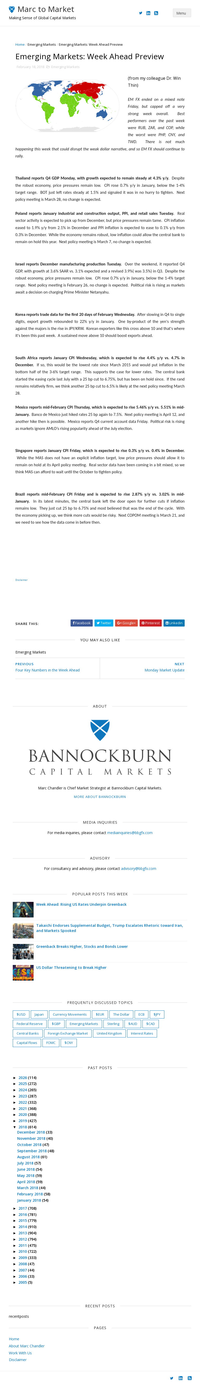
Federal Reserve (30, 1023)
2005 (23, 1282)
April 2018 (26, 1181)
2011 (23, 1245)
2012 (23, 1239)
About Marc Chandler (27, 1345)
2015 (23, 1220)
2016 (23, 1214)
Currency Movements (70, 1014)
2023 (23, 1096)
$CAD (150, 1023)
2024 (23, 1089)
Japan (39, 1014)
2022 (23, 1102)
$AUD (132, 1023)
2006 (23, 1276)
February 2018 (30, 1193)
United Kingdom (109, 1033)
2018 (23, 1126)
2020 (23, 1114)
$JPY (157, 1014)
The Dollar (121, 1014)
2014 (23, 1226)
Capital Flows (27, 1042)
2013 (23, 1232)
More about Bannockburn (100, 796)
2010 (23, 1251)
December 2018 (31, 1132)
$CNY (69, 1042)
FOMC (50, 1042)
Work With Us (20, 1352)
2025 (23, 1083)
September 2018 (32, 1150)
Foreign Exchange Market (68, 1033)
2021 (23, 1108)
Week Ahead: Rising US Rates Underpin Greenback (81, 904)
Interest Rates (142, 1033)
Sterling (113, 1023)
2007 (23, 1270)
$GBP (56, 1023)
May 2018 (26, 1175)
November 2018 (31, 1138)
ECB (142, 1014)
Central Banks (28, 1033)
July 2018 (25, 1163)
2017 (23, 1208)
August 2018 (29, 1156)
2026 (23, 1077)
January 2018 (29, 1200)
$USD (21, 1014)
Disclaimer (21, 580)
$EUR (100, 1014)
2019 (23, 1120)
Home (20, 44)
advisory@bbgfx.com (138, 868)
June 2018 (26, 1169)
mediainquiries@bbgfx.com (130, 832)
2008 (23, 1263)
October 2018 (29, 1144)
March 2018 (28, 1187)
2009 (23, 1257)
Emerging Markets (42, 44)
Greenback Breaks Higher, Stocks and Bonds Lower (82, 946)
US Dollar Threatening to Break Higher (71, 967)
